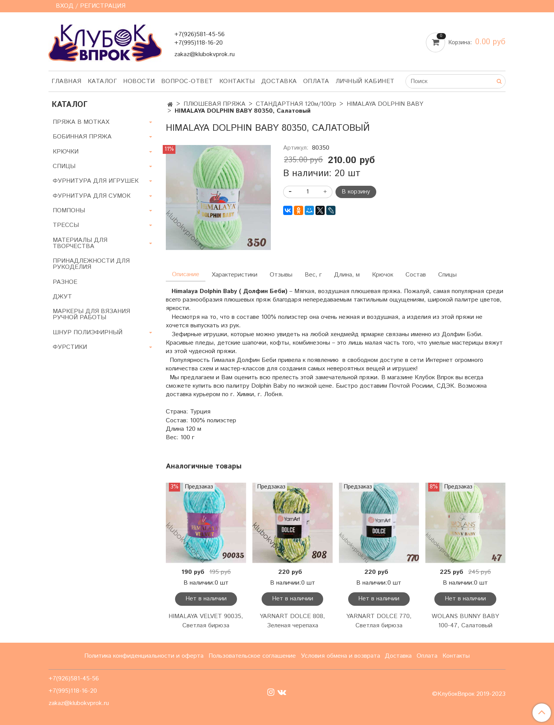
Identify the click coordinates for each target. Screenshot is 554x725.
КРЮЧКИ (65, 151)
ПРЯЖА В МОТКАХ (81, 122)
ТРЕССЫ (66, 225)
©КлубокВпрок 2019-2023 (469, 694)
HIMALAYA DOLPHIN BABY (385, 104)
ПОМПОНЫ (69, 210)
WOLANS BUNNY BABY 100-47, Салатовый (465, 621)
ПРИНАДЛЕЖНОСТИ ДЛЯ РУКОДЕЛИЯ (91, 264)
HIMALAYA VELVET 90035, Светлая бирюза (206, 621)
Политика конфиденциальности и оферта (144, 656)
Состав (415, 274)
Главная (67, 81)
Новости (139, 81)
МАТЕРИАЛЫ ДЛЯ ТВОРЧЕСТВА (80, 243)
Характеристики (234, 274)
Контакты (237, 81)
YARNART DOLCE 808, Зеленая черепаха (292, 621)
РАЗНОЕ (65, 282)
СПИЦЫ (64, 166)
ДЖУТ (62, 296)
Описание (185, 274)
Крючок (382, 274)
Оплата (316, 81)
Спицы (447, 274)
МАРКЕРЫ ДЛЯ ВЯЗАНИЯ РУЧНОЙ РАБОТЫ (91, 314)
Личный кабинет (365, 81)
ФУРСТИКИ (70, 347)
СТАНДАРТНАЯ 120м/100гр (296, 104)
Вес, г (313, 274)
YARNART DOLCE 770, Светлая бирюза (379, 621)
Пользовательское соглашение (252, 656)
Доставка (279, 81)
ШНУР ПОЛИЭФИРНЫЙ (87, 332)
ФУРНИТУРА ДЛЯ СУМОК (91, 196)
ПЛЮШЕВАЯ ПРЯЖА (214, 104)
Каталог (102, 81)
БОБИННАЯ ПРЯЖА (82, 136)
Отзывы (281, 274)
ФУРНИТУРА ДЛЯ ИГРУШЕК (95, 181)
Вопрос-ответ (187, 81)
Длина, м (347, 274)
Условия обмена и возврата (340, 656)
